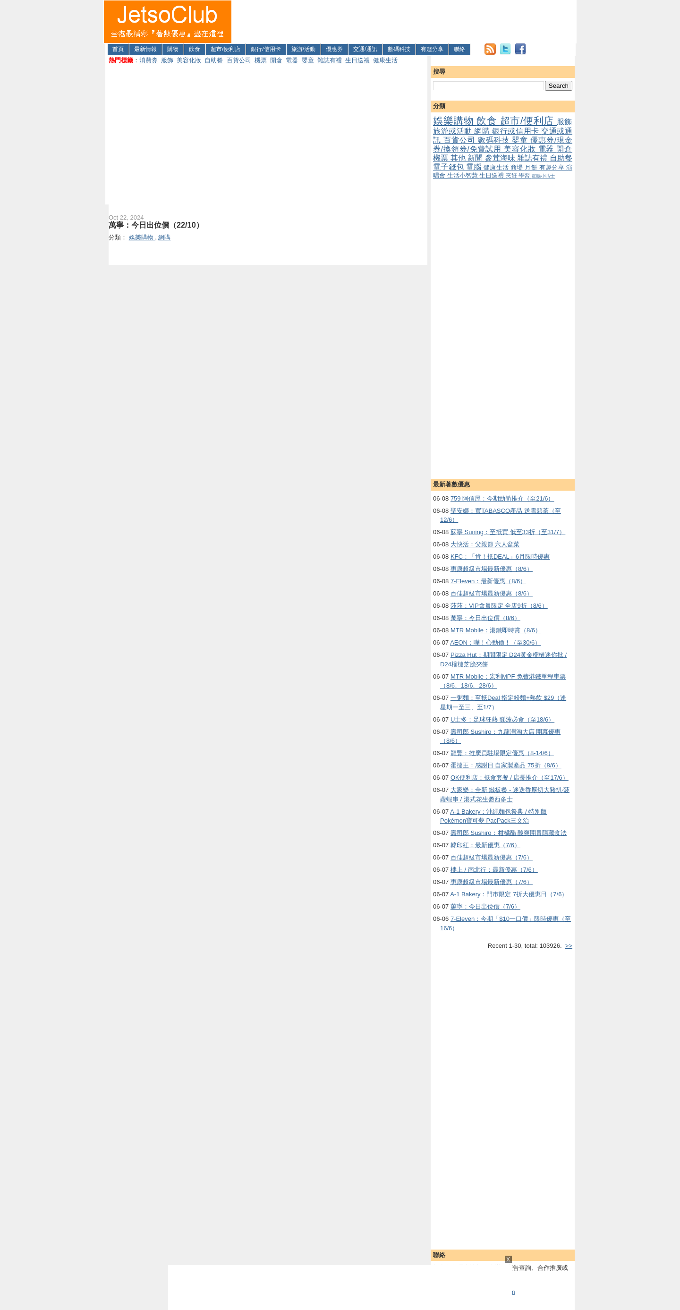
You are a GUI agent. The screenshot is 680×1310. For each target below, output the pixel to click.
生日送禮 (357, 60)
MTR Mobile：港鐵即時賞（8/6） (495, 630)
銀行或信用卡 (516, 131)
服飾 (167, 60)
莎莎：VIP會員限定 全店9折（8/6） (499, 605)
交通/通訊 (365, 49)
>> (568, 945)
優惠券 (334, 49)
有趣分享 (432, 49)
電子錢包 (449, 167)
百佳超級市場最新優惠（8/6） (491, 593)
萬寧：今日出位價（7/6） (485, 906)
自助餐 (213, 60)
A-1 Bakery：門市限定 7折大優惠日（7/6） (509, 894)
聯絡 (459, 49)
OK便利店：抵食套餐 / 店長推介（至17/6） (509, 777)
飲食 (194, 49)
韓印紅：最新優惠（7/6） (485, 845)
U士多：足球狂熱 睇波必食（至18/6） (502, 719)
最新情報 (145, 49)
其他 (459, 158)
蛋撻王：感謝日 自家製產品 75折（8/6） (505, 765)
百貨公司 (239, 60)
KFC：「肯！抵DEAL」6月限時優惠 (500, 556)
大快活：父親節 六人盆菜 (485, 544)
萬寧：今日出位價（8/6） (485, 617)
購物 (172, 49)
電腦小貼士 (543, 176)
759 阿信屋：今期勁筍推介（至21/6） (502, 498)
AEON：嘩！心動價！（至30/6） (495, 642)
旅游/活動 (303, 49)
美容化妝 (189, 60)
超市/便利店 (225, 49)
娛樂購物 (454, 120)
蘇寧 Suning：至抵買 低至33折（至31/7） (507, 532)
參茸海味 (501, 158)
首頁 (118, 49)
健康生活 (385, 60)
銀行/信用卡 (265, 49)
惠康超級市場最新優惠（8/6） (491, 568)
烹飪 (512, 175)
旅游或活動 (453, 131)
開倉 (276, 60)
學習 (524, 175)
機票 (261, 60)
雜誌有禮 (329, 60)
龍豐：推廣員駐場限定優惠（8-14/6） (502, 753)
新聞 (476, 158)
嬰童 (308, 60)
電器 (292, 60)
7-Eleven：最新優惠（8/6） (488, 581)
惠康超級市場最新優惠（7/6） (491, 881)
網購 (483, 131)
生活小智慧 (463, 175)
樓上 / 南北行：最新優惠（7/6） (494, 869)
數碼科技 (399, 49)
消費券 (148, 60)
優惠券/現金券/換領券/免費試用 (502, 144)
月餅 (532, 167)
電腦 (475, 167)
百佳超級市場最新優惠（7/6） (491, 857)
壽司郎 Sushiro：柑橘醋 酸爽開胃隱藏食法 (508, 832)
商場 (517, 167)
